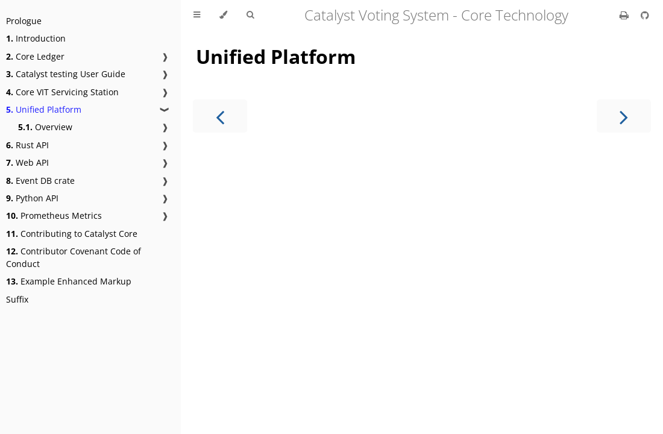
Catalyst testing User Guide (65, 74)
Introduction (36, 38)
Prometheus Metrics (54, 215)
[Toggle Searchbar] (250, 15)
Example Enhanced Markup (68, 281)
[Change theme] (223, 15)
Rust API (27, 145)
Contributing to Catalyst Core (71, 233)
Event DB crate (40, 180)
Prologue (24, 21)
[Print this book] (625, 15)
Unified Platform (43, 109)
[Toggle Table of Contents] (197, 15)
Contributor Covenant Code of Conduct (73, 257)
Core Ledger (35, 56)
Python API (32, 198)
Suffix (17, 299)
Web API (27, 162)
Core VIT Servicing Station (62, 92)
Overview (45, 127)
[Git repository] (645, 15)
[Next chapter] (624, 116)
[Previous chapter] (220, 116)
